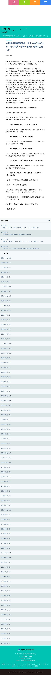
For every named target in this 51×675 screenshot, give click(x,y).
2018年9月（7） (6, 624)
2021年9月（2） (6, 467)
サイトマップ (42, 664)
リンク (28, 666)
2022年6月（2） (6, 424)
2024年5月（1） (6, 320)
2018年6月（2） (6, 638)
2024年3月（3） (6, 329)
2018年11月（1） (6, 614)
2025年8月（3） (6, 262)
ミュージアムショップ (29, 664)
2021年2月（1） (6, 495)
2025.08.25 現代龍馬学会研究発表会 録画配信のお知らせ (16, 233)
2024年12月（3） (6, 286)
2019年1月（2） (6, 605)
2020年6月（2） (6, 529)
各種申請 (36, 666)
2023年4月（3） (6, 377)
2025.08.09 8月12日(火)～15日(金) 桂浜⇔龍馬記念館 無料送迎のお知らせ (21, 247)
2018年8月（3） (6, 629)
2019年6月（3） (6, 581)
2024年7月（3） (6, 310)
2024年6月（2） (6, 315)
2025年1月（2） (6, 282)
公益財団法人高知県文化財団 (37, 672)
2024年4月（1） (6, 324)
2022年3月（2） (6, 438)
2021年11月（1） (6, 457)
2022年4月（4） (6, 434)
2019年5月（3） (6, 586)
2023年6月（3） (6, 367)
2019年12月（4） (6, 553)
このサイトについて (17, 666)
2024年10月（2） (6, 296)
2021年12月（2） (6, 453)
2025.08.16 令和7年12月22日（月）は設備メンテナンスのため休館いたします (22, 240)
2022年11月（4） (6, 400)
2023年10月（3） (6, 353)
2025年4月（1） (6, 267)
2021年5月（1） (6, 486)
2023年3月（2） (6, 381)
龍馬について (5, 664)
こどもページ (16, 664)
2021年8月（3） (6, 472)
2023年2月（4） (6, 386)
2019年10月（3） (6, 562)
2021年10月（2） (6, 462)
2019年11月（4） (6, 557)
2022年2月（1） (6, 443)
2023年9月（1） (6, 358)
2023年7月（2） (6, 362)
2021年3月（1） (6, 491)
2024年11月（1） (6, 291)
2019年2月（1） (6, 600)
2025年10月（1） (6, 258)
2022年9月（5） (6, 410)
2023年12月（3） (6, 343)
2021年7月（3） (6, 476)
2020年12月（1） (6, 505)
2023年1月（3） (6, 391)
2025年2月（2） (6, 277)
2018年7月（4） (6, 633)
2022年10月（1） (6, 405)
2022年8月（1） (6, 415)
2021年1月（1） (6, 500)
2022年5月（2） (6, 429)
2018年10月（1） (6, 619)
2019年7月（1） (6, 576)
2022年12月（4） (6, 396)
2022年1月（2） (6, 448)
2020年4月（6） (6, 538)
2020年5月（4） (6, 534)
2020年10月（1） (6, 515)
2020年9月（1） (6, 519)
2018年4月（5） (6, 643)
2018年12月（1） (6, 610)
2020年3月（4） (6, 543)
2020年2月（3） (6, 548)
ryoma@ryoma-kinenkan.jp (28, 660)
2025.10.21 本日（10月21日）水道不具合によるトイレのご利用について (20, 226)
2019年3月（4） (6, 595)
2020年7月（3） (6, 524)
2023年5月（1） (6, 372)
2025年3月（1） (6, 272)
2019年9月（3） (6, 567)
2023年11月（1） (6, 348)
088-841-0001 (27, 656)
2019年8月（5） (6, 572)
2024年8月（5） (6, 305)
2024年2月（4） (6, 334)
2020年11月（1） (6, 510)
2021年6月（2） (6, 481)
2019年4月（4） (6, 591)
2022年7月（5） (6, 419)
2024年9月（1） (6, 301)
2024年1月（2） (6, 339)
